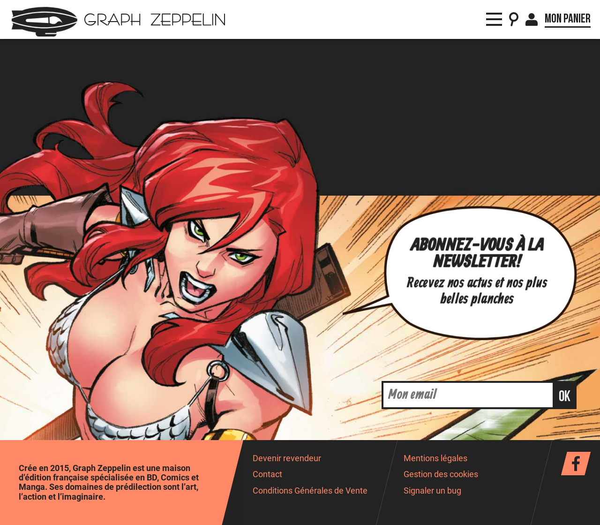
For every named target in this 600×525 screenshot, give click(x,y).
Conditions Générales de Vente (310, 490)
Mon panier (568, 18)
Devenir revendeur (287, 458)
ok (564, 397)
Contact (267, 474)
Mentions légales (435, 458)
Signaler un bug (432, 490)
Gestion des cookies (441, 474)
